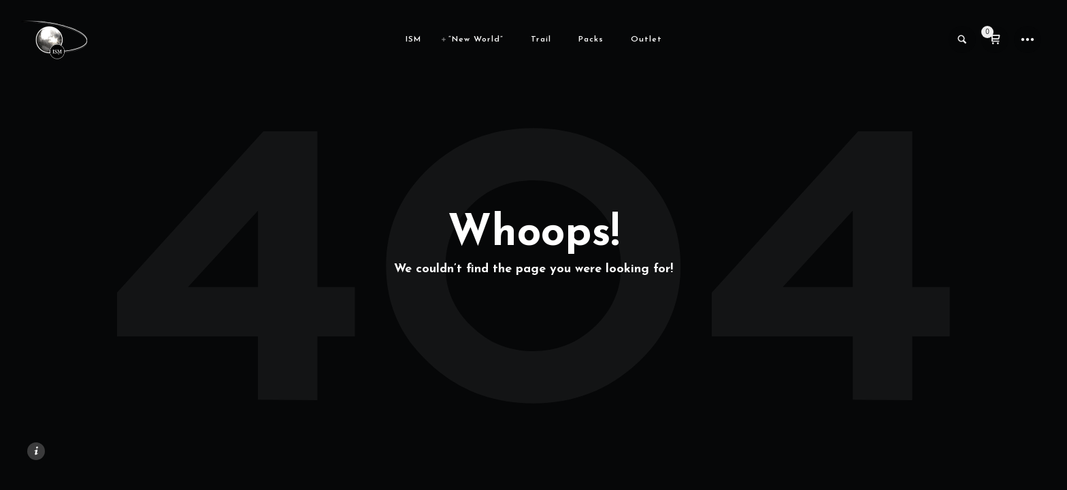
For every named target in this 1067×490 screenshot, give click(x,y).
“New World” (476, 39)
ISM (413, 39)
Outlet (646, 39)
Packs (591, 39)
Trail (541, 39)
